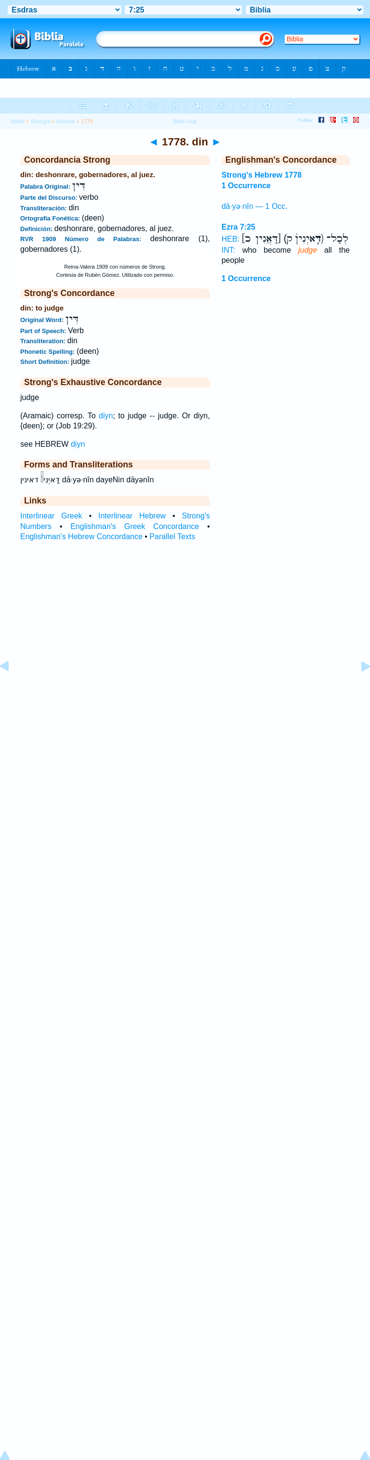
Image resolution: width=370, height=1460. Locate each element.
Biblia (17, 121)
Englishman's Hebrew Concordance (81, 536)
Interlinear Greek (51, 516)
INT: (228, 250)
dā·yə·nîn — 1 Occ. (255, 206)
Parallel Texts (172, 536)
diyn (106, 416)
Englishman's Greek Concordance (134, 526)
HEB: (230, 239)
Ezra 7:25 (238, 227)
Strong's (40, 121)
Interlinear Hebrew (132, 516)
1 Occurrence (246, 278)
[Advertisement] (185, 679)
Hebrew (65, 121)
